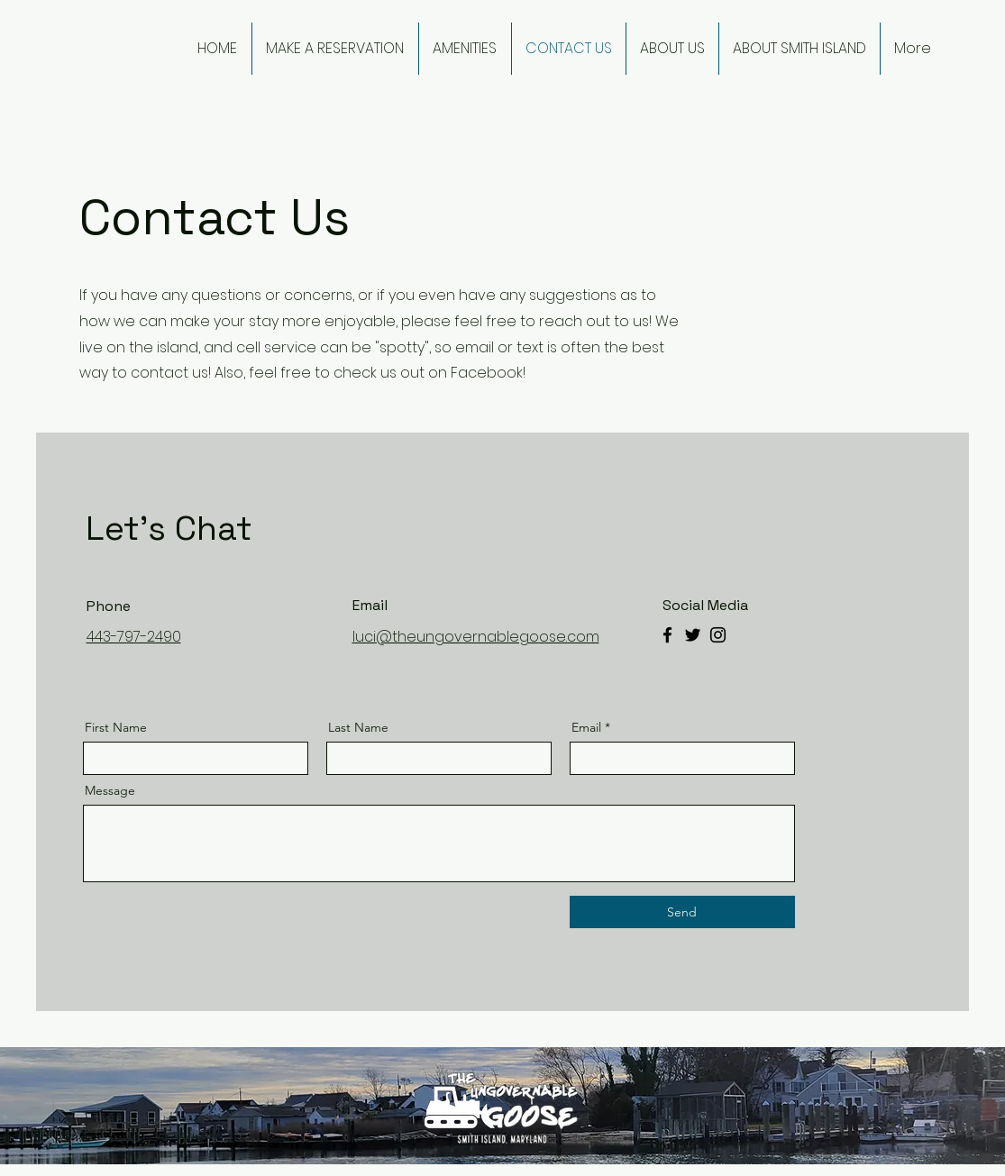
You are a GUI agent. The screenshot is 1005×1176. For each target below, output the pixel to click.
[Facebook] (667, 634)
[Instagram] (718, 634)
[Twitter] (692, 634)
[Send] (682, 912)
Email (586, 727)
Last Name (358, 727)
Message (110, 790)
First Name (116, 727)
